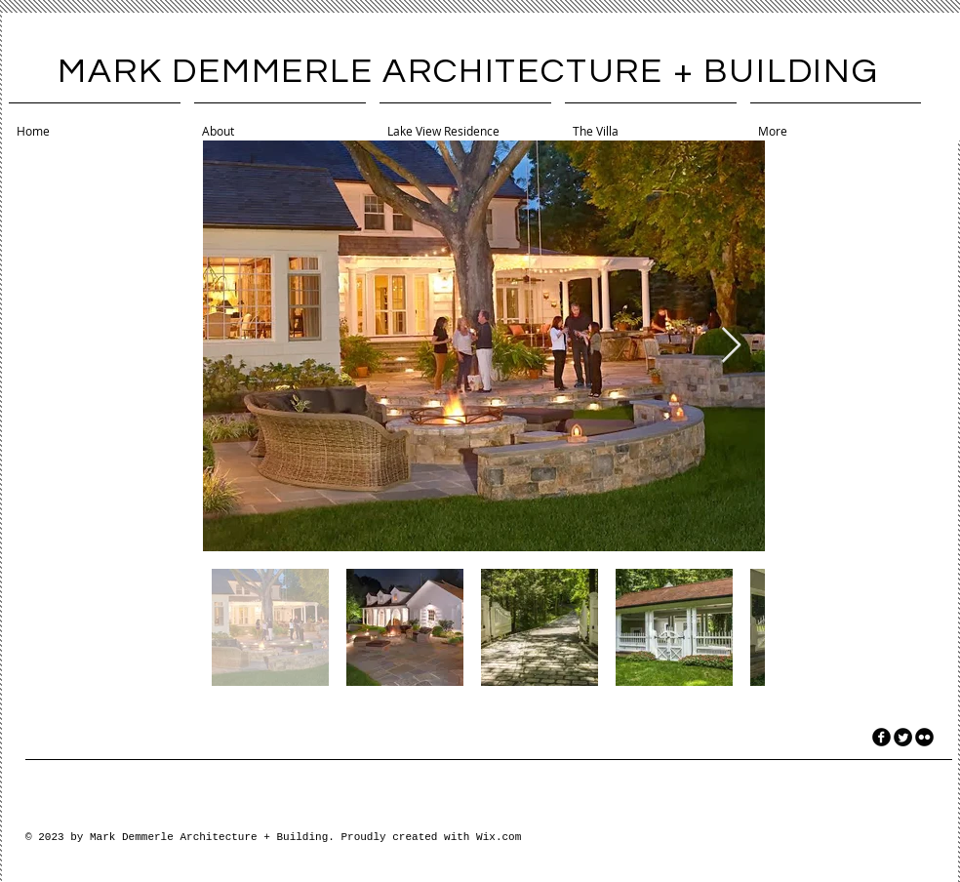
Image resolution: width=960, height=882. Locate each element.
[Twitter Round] (903, 737)
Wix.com (498, 837)
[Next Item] (731, 346)
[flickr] (924, 737)
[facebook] (881, 737)
